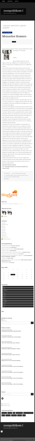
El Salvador (10, 412)
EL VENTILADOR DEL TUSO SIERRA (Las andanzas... (12, 255)
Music (4, 297)
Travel (22, 173)
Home (3, 1)
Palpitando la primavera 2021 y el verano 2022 (10, 259)
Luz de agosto (10, 258)
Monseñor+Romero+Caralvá (9, 164)
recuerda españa (19, 412)
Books (19, 173)
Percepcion (11, 262)
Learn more (11, 440)
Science (4, 299)
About (16, 1)
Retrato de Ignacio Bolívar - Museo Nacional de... (11, 252)
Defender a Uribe (4, 250)
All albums (5, 216)
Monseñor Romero (14, 36)
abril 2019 (3, 230)
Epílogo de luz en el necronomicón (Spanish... (11, 360)
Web (24, 173)
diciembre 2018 (4, 237)
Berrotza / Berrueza (15, 245)
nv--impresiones (13, 247)
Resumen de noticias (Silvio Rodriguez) (9, 253)
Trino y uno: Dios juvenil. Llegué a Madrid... (10, 342)
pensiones (20, 415)
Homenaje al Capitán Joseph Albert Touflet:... (11, 348)
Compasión (3, 258)
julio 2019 (3, 226)
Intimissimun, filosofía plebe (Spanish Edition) (11, 331)
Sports (4, 303)
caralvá (24, 415)
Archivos (9, 1)
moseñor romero (9, 175)
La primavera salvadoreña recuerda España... (11, 336)
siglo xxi (3, 415)
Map (2, 311)
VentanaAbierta (13, 250)
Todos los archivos (6, 239)
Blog (17, 173)
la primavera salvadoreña (28, 412)
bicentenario (4, 412)
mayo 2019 (3, 229)
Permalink (7, 173)
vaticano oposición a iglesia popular (20, 175)
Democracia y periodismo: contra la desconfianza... (12, 366)
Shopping (5, 301)
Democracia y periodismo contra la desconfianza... (12, 378)
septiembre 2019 (4, 224)
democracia (8, 415)
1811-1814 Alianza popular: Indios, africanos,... (10, 354)
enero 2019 (3, 235)
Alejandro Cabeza (26, 252)
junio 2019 (3, 227)
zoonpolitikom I (13, 10)
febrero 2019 (3, 233)
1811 (14, 412)
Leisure (4, 295)
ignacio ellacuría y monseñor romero (11, 176)
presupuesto (13, 415)
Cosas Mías (21, 253)
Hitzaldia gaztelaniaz (5, 245)
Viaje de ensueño (4, 247)
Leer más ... (22, 203)
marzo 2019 (3, 232)
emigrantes (5, 290)
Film (4, 292)
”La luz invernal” (4, 262)
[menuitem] (4, 1)
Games (4, 293)
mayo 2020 (3, 223)
